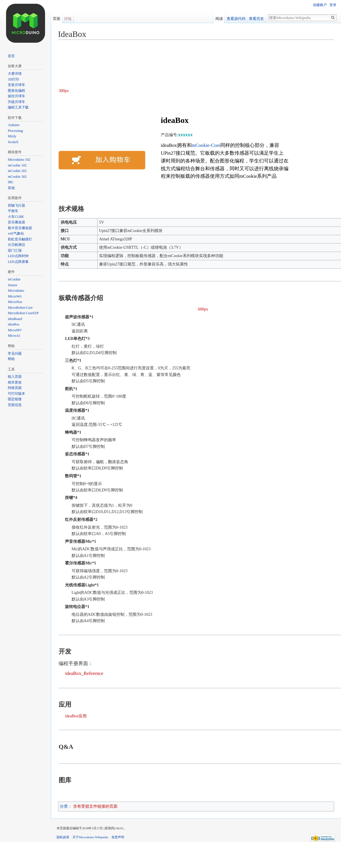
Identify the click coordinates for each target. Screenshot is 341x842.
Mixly (12, 136)
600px (203, 309)
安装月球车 (16, 85)
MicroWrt (15, 296)
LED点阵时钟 (18, 256)
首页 (11, 56)
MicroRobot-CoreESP (23, 313)
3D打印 (13, 79)
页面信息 (15, 405)
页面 (56, 17)
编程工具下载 (18, 107)
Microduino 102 (19, 160)
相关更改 (15, 382)
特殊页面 (15, 388)
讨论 (68, 17)
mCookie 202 (17, 171)
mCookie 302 (17, 177)
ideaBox (13, 324)
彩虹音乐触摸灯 (20, 239)
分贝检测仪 (16, 245)
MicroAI (14, 336)
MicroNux (15, 302)
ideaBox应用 (76, 716)
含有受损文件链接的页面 (95, 806)
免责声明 (117, 837)
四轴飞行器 (16, 205)
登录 (332, 5)
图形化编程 (16, 91)
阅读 (220, 17)
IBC (11, 182)
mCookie (14, 279)
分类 (64, 806)
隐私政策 (63, 837)
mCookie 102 (17, 165)
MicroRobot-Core (20, 308)
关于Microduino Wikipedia (90, 837)
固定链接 (15, 399)
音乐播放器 (16, 222)
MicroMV (15, 330)
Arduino (13, 125)
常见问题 (15, 353)
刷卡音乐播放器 (20, 228)
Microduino (16, 291)
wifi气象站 (16, 233)
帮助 (11, 359)
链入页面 (15, 377)
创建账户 (320, 5)
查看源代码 (237, 17)
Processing (15, 131)
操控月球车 (16, 96)
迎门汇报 (15, 250)
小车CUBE (16, 217)
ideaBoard (15, 319)
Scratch (13, 142)
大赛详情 (15, 74)
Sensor (12, 285)
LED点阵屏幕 (18, 262)
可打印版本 (16, 394)
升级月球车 (16, 102)
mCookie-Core (206, 145)
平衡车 (13, 211)
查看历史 (257, 17)
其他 (11, 188)
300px (64, 91)
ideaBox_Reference (84, 673)
